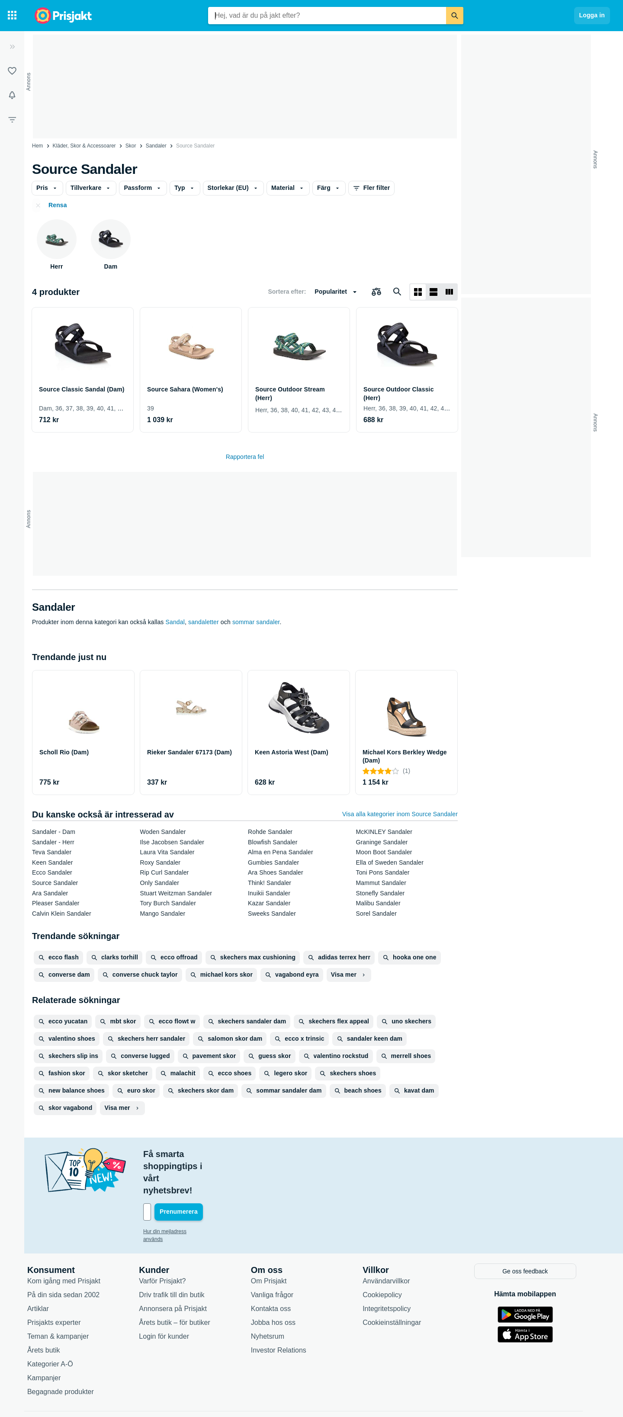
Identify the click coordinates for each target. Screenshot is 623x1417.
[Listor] (12, 71)
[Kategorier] (12, 15)
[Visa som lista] (433, 292)
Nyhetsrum (277, 1299)
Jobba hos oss (283, 1285)
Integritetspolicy (397, 1271)
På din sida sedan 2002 (73, 1257)
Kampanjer (54, 1340)
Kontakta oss (281, 1271)
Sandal (175, 622)
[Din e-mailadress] (209, 1175)
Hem (37, 146)
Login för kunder (174, 1299)
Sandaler (156, 146)
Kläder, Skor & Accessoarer (84, 146)
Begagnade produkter (70, 1354)
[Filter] (12, 119)
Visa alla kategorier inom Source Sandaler (400, 814)
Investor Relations (288, 1313)
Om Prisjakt (279, 1243)
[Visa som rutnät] (418, 292)
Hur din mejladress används (185, 1195)
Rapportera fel (245, 456)
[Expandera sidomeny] (12, 46)
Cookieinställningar (402, 1285)
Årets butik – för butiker (184, 1285)
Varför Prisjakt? (172, 1243)
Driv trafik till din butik (181, 1257)
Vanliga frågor (282, 1257)
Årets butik (53, 1313)
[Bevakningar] (12, 95)
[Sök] (454, 15)
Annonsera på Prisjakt (183, 1271)
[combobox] (327, 15)
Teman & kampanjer (68, 1299)
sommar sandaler (255, 622)
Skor (130, 146)
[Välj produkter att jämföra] (376, 292)
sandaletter (203, 622)
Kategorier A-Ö (60, 1326)
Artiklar (48, 1271)
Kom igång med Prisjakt (73, 1243)
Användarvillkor (396, 1243)
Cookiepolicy (392, 1257)
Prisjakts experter (64, 1285)
